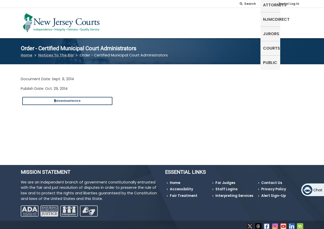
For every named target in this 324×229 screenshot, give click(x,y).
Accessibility (181, 186)
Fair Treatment (183, 192)
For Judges (225, 179)
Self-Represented (159, 22)
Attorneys (195, 22)
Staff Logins (226, 186)
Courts (273, 22)
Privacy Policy (273, 186)
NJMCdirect (225, 22)
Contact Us (271, 179)
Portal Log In (289, 4)
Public (294, 22)
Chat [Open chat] (317, 190)
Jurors (251, 22)
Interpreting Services (234, 192)
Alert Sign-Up (273, 192)
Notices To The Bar (56, 52)
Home (26, 52)
